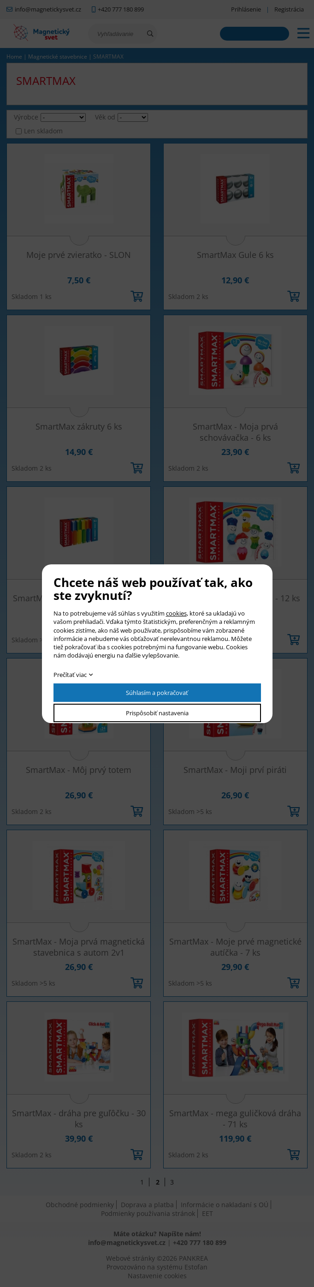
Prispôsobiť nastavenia (157, 713)
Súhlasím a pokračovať (157, 692)
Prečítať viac (70, 674)
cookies (176, 613)
